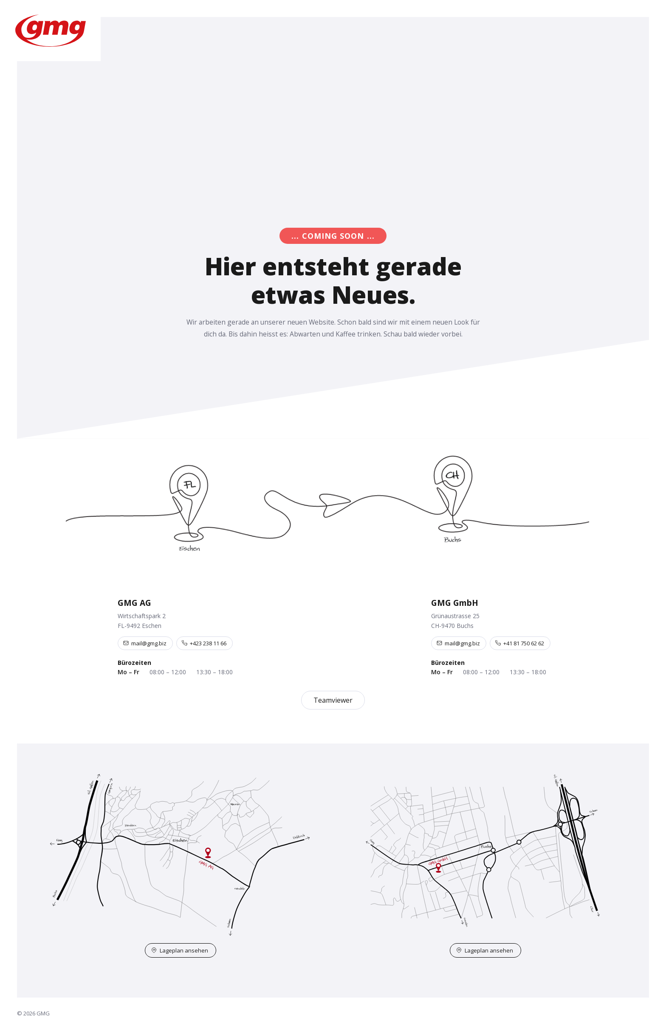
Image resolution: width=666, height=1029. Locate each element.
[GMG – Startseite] (50, 30)
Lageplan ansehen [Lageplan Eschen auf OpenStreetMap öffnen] (179, 950)
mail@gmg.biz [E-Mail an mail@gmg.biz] (144, 643)
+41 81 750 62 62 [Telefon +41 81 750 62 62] (519, 643)
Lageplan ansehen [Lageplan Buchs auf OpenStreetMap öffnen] (484, 950)
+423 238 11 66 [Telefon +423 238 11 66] (204, 643)
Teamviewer (333, 700)
